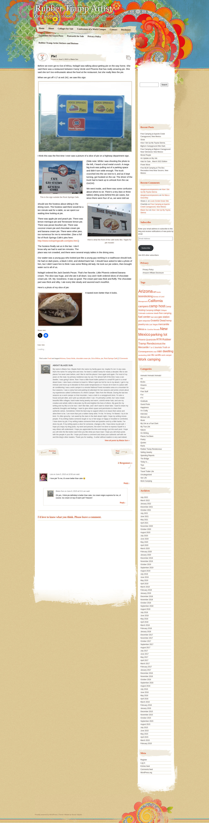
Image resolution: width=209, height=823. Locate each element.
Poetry (143, 439)
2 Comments (123, 358)
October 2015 (145, 718)
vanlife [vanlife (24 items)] (158, 355)
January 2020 (145, 555)
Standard (127, 56)
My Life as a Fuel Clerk (149, 423)
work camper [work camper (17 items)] (166, 355)
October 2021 (145, 510)
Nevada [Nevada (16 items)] (157, 329)
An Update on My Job (148, 158)
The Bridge (144, 459)
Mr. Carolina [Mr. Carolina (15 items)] (149, 329)
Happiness (144, 407)
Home (42, 28)
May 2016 (144, 696)
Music (142, 420)
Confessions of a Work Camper (91, 29)
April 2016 (144, 699)
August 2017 (145, 648)
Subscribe (146, 248)
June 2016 (144, 692)
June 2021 (144, 516)
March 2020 (145, 548)
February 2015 (146, 743)
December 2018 (146, 596)
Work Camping (146, 481)
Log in (142, 763)
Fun (142, 395)
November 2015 (146, 715)
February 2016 (146, 705)
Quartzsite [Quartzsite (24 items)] (151, 339)
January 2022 (145, 504)
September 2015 (146, 721)
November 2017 (146, 638)
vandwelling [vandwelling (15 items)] (142, 355)
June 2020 (144, 539)
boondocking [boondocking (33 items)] (145, 296)
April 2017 (144, 660)
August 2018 (145, 609)
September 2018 (146, 606)
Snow (142, 140)
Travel (142, 468)
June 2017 (144, 654)
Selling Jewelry (146, 452)
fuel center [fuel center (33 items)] (144, 316)
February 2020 (146, 552)
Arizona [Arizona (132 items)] (145, 291)
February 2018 (146, 628)
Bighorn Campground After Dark (152, 146)
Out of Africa (95, 358)
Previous (46, 452)
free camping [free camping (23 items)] (165, 313)
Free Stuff (144, 391)
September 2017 (146, 644)
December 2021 (146, 507)
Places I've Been (146, 436)
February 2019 (146, 590)
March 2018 (145, 625)
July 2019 (144, 574)
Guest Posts (145, 404)
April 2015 (144, 737)
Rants (142, 446)
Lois (51, 474)
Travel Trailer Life (147, 471)
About (51, 28)
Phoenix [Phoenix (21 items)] (142, 339)
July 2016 (144, 689)
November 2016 (146, 676)
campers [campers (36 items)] (143, 306)
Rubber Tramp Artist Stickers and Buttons (58, 43)
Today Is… (144, 462)
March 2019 (145, 587)
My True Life (145, 427)
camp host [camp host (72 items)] (157, 306)
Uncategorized (146, 475)
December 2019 (146, 558)
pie (102, 358)
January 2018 (145, 632)
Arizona (62, 358)
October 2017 (145, 641)
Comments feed (146, 769)
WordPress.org (146, 773)
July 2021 (144, 513)
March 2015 (145, 740)
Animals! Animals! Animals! (150, 376)
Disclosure (126, 29)
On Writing (144, 433)
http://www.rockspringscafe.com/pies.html (58, 241)
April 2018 (144, 622)
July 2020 (144, 536)
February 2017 (146, 667)
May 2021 (144, 520)
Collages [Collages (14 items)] (164, 310)
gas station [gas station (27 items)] (164, 317)
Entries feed (145, 766)
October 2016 (145, 680)
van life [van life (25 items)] (150, 355)
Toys (142, 465)
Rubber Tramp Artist (73, 8)
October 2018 (145, 603)
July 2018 (144, 612)
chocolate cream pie (83, 358)
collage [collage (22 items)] (157, 310)
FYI (141, 398)
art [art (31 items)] (154, 291)
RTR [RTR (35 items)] (159, 339)
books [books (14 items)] (159, 292)
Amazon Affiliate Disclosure (153, 273)
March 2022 (145, 500)
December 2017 (146, 635)
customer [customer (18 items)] (150, 313)
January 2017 (145, 670)
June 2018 (144, 616)
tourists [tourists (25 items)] (158, 347)
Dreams (143, 385)
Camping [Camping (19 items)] (149, 310)
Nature (143, 430)
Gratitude (144, 401)
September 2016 (146, 683)
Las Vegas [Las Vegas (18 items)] (153, 325)
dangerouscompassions (149, 189)
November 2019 (146, 561)
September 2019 (146, 568)
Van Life (143, 478)
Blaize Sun (74, 59)
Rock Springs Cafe (110, 358)
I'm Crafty (144, 411)
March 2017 (145, 664)
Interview (143, 414)
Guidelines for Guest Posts (51, 35)
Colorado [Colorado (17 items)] (142, 313)
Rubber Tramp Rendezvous (151, 449)
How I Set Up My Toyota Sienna (152, 143)
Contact (113, 29)
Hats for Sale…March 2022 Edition (153, 161)
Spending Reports (147, 455)
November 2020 (146, 526)
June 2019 (144, 577)
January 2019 (145, 593)
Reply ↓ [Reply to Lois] (127, 483)
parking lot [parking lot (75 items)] (159, 334)
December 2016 (146, 673)
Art (141, 379)
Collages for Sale (65, 28)
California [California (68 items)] (155, 301)
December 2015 (146, 712)
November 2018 (146, 600)
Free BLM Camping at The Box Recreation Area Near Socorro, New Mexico (154, 170)
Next (125, 452)
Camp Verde (70, 358)
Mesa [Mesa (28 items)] (141, 329)
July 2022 (144, 497)
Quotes (143, 443)
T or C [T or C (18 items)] (151, 347)
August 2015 (145, 724)
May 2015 (144, 734)
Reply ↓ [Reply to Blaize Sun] (123, 503)
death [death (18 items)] (156, 313)
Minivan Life (145, 417)
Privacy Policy (94, 36)
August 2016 (145, 686)
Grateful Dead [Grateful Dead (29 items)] (158, 320)
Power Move (145, 165)
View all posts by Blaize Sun (117, 440)
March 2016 (145, 702)
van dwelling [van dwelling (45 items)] (165, 351)
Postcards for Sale (75, 36)
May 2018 (144, 619)
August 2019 (145, 571)
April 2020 (144, 545)
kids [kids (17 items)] (147, 325)
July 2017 (144, 651)
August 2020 (145, 532)
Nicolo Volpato (77, 814)
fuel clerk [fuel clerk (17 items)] (154, 317)
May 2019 (144, 580)
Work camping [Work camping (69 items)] (149, 359)
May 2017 (144, 657)
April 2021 (144, 523)
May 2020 (144, 542)
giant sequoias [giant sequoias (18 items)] (144, 321)
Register (143, 760)
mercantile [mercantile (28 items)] (163, 324)
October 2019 (145, 564)
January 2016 (145, 708)
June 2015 (144, 731)
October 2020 (145, 529)
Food (49, 358)
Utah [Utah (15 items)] (155, 352)
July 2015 (144, 728)
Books (142, 382)
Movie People (145, 155)
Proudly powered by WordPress (46, 814)
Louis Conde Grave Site (159, 201)
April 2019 (144, 584)
